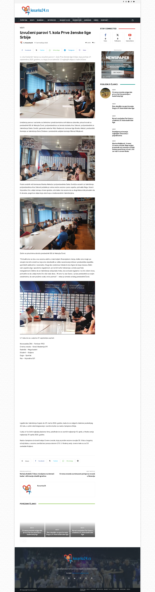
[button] (132, 20)
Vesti (22, 28)
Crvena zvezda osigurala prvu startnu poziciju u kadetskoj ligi (32, 532)
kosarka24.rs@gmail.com (80, 573)
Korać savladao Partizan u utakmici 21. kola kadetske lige (82, 532)
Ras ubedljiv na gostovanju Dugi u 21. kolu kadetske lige (57, 533)
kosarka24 (29, 42)
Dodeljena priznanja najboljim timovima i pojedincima (120, 134)
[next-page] (24, 540)
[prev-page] (21, 540)
